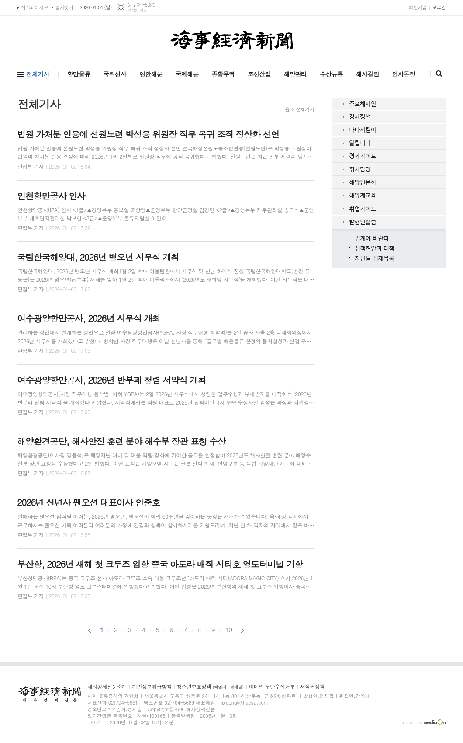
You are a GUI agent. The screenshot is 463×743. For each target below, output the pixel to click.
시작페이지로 (34, 7)
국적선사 (114, 74)
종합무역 (223, 74)
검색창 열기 (437, 74)
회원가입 (418, 7)
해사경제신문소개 (107, 687)
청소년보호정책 (210, 687)
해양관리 (295, 74)
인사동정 (403, 74)
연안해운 (150, 74)
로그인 (439, 7)
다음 (242, 630)
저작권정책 (312, 687)
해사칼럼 (367, 74)
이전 (90, 630)
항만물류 (78, 74)
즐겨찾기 (64, 7)
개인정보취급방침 (151, 687)
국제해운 (187, 74)
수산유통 (331, 74)
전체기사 (37, 74)
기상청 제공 (137, 10)
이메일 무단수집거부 (272, 687)
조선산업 (259, 74)
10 (228, 629)
